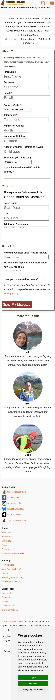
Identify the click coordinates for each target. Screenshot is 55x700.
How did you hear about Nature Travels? (26, 255)
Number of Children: (15, 136)
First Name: (10, 72)
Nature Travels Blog (16, 495)
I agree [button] (33, 677)
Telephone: (10, 115)
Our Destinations (10, 613)
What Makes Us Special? (14, 556)
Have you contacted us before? (21, 282)
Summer (6, 600)
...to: (6, 213)
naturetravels (13, 500)
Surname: (9, 82)
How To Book (8, 568)
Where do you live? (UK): (18, 157)
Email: (8, 93)
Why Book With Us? (11, 572)
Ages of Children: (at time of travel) (23, 147)
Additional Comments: (16, 224)
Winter (5, 604)
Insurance (6, 576)
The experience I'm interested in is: (23, 192)
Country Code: (12, 105)
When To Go (8, 609)
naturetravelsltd (14, 506)
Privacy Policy (11, 296)
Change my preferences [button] (33, 689)
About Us (6, 535)
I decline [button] (33, 683)
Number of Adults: (14, 125)
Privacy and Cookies (13, 624)
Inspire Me (7, 596)
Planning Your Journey (12, 580)
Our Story (6, 544)
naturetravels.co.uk (16, 512)
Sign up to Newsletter (17, 523)
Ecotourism (7, 539)
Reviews (6, 552)
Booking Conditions (11, 585)
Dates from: (10, 203)
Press (4, 548)
